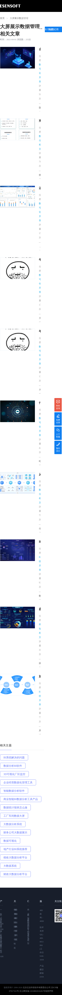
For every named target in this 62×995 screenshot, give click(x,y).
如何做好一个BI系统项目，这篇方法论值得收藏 (40, 677)
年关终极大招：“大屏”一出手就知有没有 (40, 260)
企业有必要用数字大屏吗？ (40, 50)
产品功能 (41, 18)
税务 (14, 912)
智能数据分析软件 (14, 790)
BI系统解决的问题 (14, 757)
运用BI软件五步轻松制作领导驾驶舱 (40, 188)
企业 (15, 937)
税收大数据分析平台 (15, 857)
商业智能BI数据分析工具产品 (20, 799)
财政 (15, 912)
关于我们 (49, 29)
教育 (16, 929)
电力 (15, 920)
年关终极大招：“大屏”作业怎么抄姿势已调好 (40, 332)
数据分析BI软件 (12, 765)
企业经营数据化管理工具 (18, 782)
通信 (15, 929)
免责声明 (49, 991)
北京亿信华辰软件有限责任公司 (37, 987)
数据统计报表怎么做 (15, 807)
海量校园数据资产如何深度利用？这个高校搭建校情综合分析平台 (40, 121)
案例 (55, 18)
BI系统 (28, 936)
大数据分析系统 (12, 824)
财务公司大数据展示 (15, 832)
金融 (16, 912)
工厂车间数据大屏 (14, 815)
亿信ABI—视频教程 (1, 936)
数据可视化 (10, 840)
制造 (14, 946)
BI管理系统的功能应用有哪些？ (40, 542)
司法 (16, 920)
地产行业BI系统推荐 (15, 849)
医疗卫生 (14, 933)
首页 (11, 18)
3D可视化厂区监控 (14, 774)
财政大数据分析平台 (15, 874)
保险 (14, 920)
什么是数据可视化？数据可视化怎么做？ (40, 403)
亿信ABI (25, 18)
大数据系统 (10, 865)
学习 (11, 29)
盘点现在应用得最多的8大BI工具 (40, 609)
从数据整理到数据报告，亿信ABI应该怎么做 (40, 475)
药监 (16, 937)
